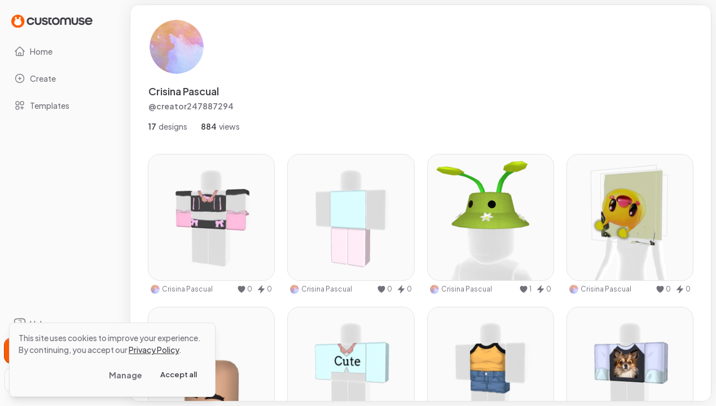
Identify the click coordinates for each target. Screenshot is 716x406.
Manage (125, 375)
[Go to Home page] (52, 21)
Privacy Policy (154, 350)
